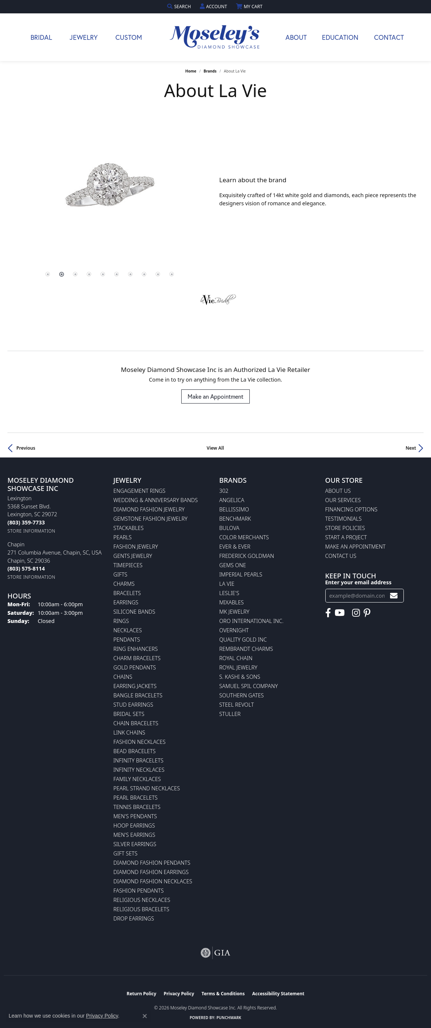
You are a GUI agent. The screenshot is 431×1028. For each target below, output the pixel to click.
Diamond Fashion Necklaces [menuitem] (153, 881)
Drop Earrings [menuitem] (134, 918)
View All (215, 448)
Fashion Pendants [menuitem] (139, 890)
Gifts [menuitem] (121, 574)
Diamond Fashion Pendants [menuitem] (152, 862)
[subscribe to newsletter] (393, 595)
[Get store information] (31, 531)
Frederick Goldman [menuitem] (246, 555)
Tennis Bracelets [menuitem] (137, 806)
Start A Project (346, 537)
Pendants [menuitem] (127, 639)
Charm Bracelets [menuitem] (137, 658)
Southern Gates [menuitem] (241, 695)
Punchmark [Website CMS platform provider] (229, 1017)
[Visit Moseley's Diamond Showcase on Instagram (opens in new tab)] (356, 612)
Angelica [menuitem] (231, 500)
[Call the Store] (26, 522)
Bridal (41, 37)
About (296, 37)
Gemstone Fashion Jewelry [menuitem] (151, 518)
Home (191, 71)
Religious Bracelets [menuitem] (141, 909)
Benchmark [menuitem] (235, 518)
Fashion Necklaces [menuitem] (140, 741)
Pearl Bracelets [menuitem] (136, 797)
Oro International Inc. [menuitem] (251, 620)
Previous (25, 448)
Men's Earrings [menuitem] (135, 834)
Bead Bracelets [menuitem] (135, 751)
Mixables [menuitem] (231, 602)
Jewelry (84, 37)
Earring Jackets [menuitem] (135, 686)
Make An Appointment (355, 546)
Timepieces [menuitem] (128, 565)
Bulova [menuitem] (229, 527)
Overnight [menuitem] (234, 630)
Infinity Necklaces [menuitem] (139, 769)
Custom (128, 37)
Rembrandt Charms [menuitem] (246, 648)
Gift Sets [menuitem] (126, 853)
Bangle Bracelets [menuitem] (138, 695)
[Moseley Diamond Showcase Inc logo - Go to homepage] (215, 37)
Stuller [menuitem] (229, 713)
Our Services (343, 500)
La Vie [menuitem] (226, 583)
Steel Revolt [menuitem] (236, 704)
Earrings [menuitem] (126, 602)
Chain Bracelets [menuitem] (136, 723)
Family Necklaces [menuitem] (137, 779)
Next (411, 448)
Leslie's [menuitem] (229, 593)
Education (340, 37)
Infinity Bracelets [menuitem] (139, 760)
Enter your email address (358, 582)
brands (210, 71)
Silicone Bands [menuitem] (135, 611)
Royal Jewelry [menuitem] (238, 667)
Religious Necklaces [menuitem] (142, 899)
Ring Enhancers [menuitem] (136, 648)
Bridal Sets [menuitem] (129, 713)
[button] (179, 6)
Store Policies (345, 527)
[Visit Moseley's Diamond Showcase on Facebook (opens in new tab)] (328, 612)
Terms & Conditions (223, 993)
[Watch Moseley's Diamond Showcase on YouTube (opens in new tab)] (340, 612)
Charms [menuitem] (124, 583)
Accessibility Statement (278, 993)
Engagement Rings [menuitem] (140, 490)
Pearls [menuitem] (123, 537)
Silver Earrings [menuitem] (135, 844)
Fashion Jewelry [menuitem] (136, 546)
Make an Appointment (215, 396)
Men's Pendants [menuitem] (135, 816)
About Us (338, 490)
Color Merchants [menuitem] (244, 537)
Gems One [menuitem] (232, 565)
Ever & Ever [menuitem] (234, 546)
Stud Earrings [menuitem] (133, 704)
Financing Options (351, 509)
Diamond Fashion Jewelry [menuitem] (149, 509)
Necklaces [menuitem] (128, 630)
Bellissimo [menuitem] (234, 509)
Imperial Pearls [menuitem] (240, 574)
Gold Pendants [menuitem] (135, 667)
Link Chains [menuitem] (130, 732)
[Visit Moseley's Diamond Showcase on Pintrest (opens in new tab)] (367, 612)
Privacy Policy (179, 993)
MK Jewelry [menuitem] (234, 611)
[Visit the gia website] (215, 953)
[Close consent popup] (145, 1016)
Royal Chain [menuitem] (235, 658)
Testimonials (343, 518)
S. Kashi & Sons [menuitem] (239, 676)
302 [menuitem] (224, 490)
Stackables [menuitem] (129, 527)
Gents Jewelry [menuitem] (133, 555)
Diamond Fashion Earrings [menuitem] (151, 872)
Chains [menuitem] (123, 676)
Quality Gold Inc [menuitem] (243, 639)
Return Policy (141, 993)
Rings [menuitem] (121, 620)
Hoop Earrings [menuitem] (134, 825)
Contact (389, 37)
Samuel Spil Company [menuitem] (248, 686)
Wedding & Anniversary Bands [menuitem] (156, 500)
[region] (109, 192)
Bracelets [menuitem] (127, 593)
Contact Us (341, 555)
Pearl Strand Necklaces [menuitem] (147, 788)
